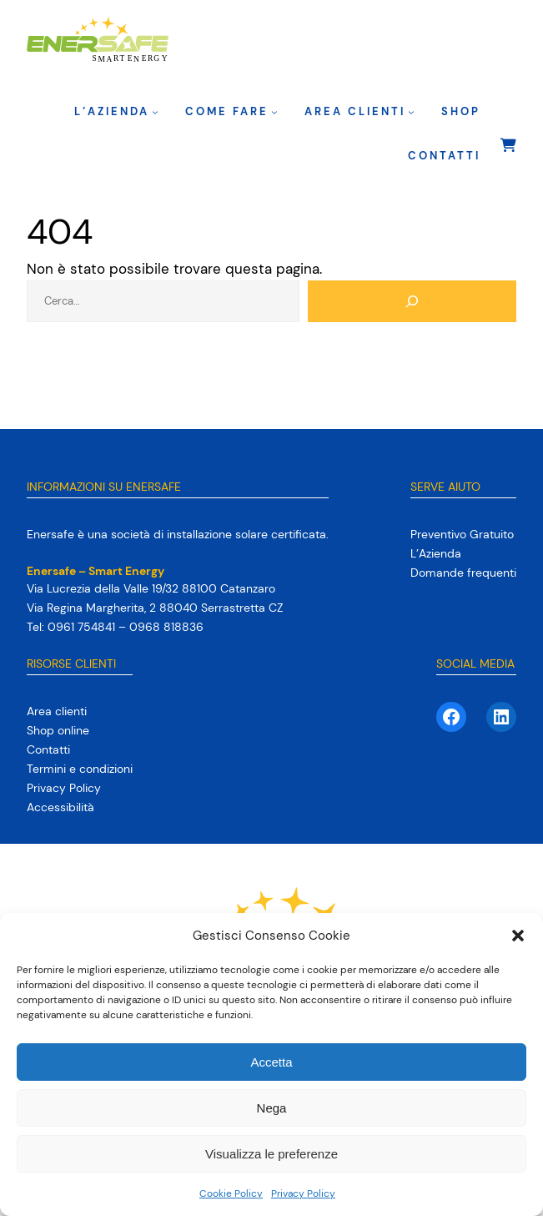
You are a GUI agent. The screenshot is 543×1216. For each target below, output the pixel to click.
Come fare (227, 111)
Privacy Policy (303, 1193)
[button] (518, 935)
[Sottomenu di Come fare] (274, 111)
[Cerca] (412, 301)
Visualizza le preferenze (271, 1154)
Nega (272, 1108)
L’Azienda (111, 111)
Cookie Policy (231, 1193)
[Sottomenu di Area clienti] (411, 111)
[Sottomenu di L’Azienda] (155, 111)
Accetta (271, 1062)
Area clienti (354, 111)
